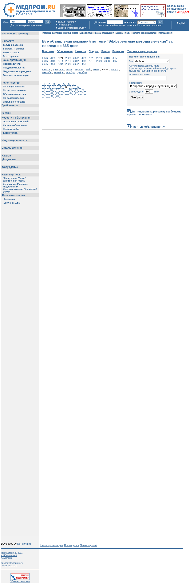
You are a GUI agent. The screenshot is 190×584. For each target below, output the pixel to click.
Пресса (97, 33)
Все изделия (71, 545)
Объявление (64, 51)
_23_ (51, 93)
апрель (79, 69)
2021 (84, 58)
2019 (99, 58)
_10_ (55, 87)
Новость (80, 51)
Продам (93, 51)
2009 (99, 61)
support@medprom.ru (12, 563)
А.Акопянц (6, 558)
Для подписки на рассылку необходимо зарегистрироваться (154, 113)
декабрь (82, 72)
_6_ (69, 84)
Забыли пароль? (67, 21)
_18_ (64, 90)
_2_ (49, 84)
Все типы (48, 51)
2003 (68, 64)
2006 (45, 64)
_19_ (70, 90)
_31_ (57, 96)
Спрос (75, 33)
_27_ (76, 93)
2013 (68, 61)
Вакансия (118, 51)
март (69, 69)
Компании (57, 33)
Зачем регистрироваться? (72, 28)
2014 (60, 61)
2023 (68, 58)
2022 (76, 58)
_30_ (51, 96)
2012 (76, 61)
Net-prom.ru (24, 543)
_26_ (70, 93)
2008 (107, 61)
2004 (60, 64)
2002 (76, 64)
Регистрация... (65, 24)
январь (46, 69)
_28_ (83, 93)
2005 (53, 64)
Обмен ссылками (20, 580)
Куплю (105, 51)
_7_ (74, 84)
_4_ (59, 84)
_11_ (61, 87)
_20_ (76, 90)
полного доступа (157, 70)
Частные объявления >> (148, 126)
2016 (45, 61)
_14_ (78, 87)
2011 (84, 61)
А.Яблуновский (9, 555)
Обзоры (119, 33)
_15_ (45, 90)
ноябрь (70, 72)
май (88, 69)
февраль (58, 69)
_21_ (83, 90)
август (114, 69)
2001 (84, 64)
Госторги (135, 33)
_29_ (45, 96)
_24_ (57, 93)
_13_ (72, 87)
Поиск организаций (51, 545)
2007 (114, 61)
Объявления (108, 33)
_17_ (57, 90)
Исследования (165, 33)
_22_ (45, 93)
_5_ (64, 84)
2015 (53, 61)
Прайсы (67, 33)
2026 (45, 58)
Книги (127, 33)
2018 (107, 58)
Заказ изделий (88, 545)
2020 (91, 58)
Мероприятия (86, 33)
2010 (91, 61)
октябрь (59, 72)
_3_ (54, 84)
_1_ (44, 84)
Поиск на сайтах (149, 33)
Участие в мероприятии (142, 51)
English (181, 23)
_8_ (44, 87)
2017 (114, 58)
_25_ (64, 93)
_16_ (51, 90)
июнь (96, 69)
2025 (53, 58)
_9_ (49, 87)
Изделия (46, 33)
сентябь (46, 72)
